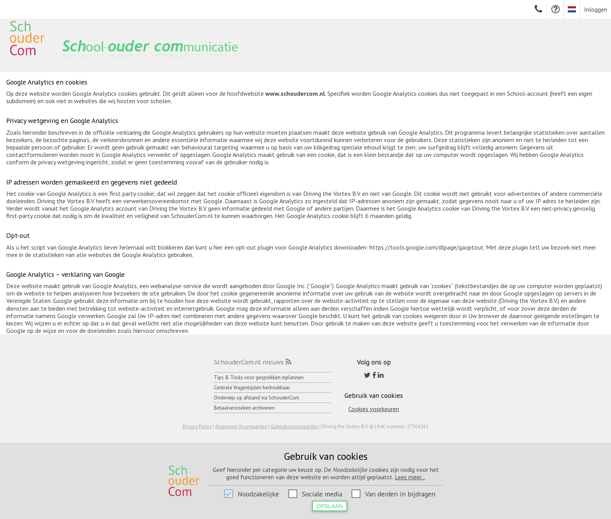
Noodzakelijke (258, 493)
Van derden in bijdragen (400, 493)
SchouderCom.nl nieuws (249, 361)
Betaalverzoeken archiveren (244, 408)
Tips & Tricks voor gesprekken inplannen (259, 377)
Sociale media (322, 493)
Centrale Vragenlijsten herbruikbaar (252, 387)
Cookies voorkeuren (373, 409)
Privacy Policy (197, 426)
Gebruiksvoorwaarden (294, 426)
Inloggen (595, 9)
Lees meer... (410, 477)
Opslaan (329, 506)
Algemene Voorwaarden (241, 426)
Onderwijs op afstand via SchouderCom (256, 397)
